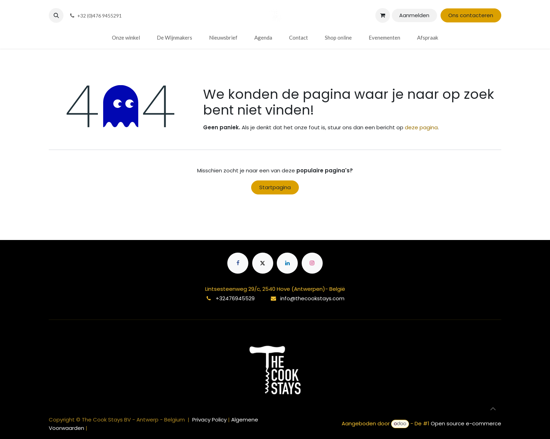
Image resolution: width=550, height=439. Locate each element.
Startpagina (275, 187)
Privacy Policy (210, 419)
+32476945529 (235, 298)
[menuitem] (125, 37)
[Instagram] (312, 263)
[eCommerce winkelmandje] (382, 15)
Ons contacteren (470, 15)
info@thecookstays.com (312, 298)
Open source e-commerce (466, 423)
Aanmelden (414, 15)
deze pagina (421, 127)
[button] (56, 15)
